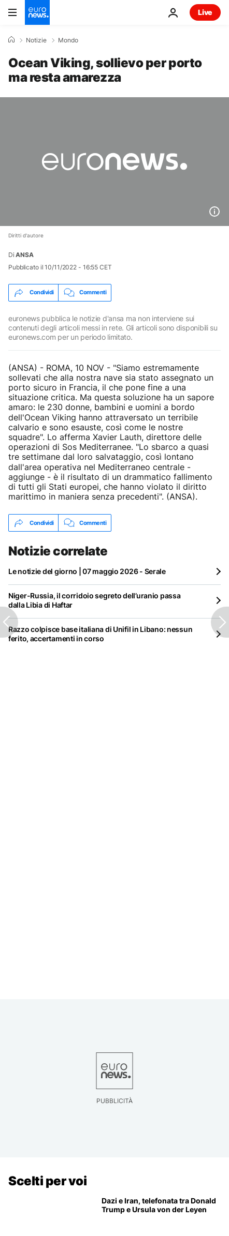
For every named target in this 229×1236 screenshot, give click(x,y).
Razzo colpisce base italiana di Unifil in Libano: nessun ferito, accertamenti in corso (100, 634)
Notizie (36, 40)
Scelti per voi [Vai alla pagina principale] (47, 1180)
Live (205, 12)
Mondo (68, 40)
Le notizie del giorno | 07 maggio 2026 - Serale (87, 571)
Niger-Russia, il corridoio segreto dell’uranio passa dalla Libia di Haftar (94, 600)
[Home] (11, 39)
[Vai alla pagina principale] (37, 12)
